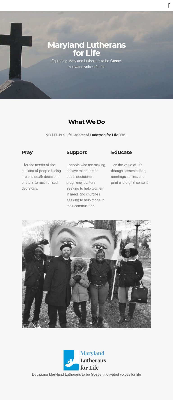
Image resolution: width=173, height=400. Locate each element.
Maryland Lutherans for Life (87, 49)
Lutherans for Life (104, 135)
